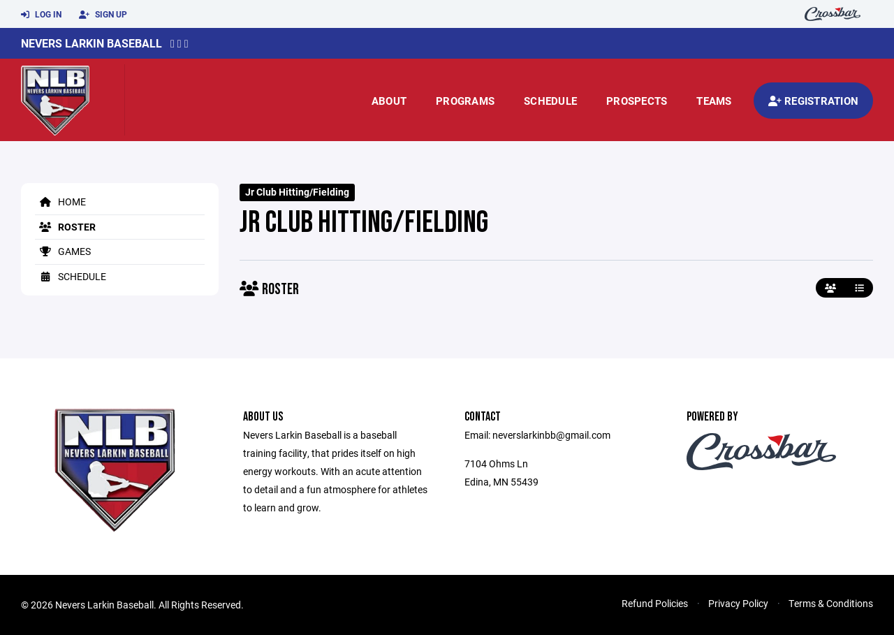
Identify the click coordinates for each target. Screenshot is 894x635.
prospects (636, 101)
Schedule (550, 101)
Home (60, 201)
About (389, 101)
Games (63, 251)
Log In (41, 14)
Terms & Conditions (831, 603)
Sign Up (103, 14)
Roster (65, 226)
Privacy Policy (738, 603)
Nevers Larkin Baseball (91, 43)
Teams (713, 101)
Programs (465, 101)
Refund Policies (655, 603)
